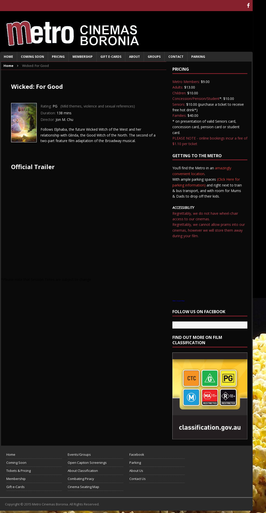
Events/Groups (79, 454)
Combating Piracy (81, 478)
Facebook (136, 454)
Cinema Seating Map (83, 486)
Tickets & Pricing (18, 470)
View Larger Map (178, 301)
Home (8, 57)
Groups (154, 57)
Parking (198, 57)
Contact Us (137, 478)
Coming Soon (32, 57)
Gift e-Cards (110, 57)
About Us (136, 470)
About (134, 57)
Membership (82, 57)
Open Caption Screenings (87, 462)
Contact (175, 57)
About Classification (83, 470)
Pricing (58, 57)
